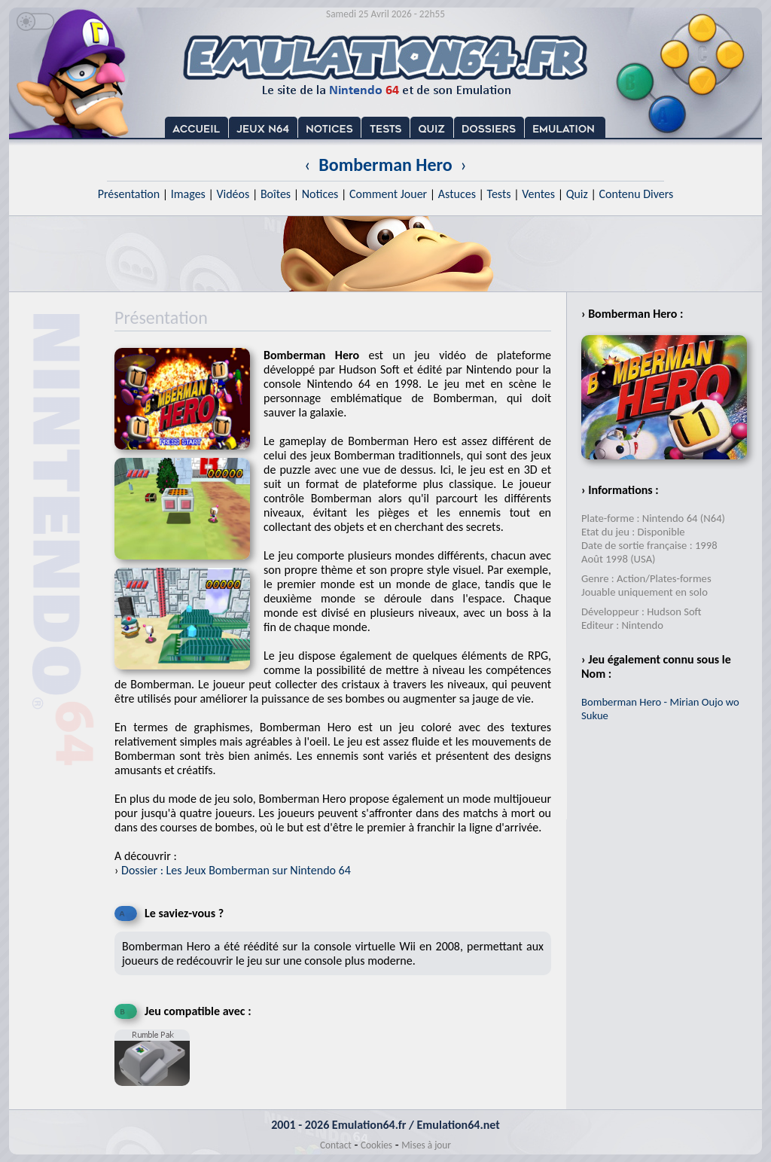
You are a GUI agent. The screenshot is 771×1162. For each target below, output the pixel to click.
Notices (320, 194)
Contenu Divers (636, 194)
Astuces (457, 194)
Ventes (538, 194)
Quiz (577, 194)
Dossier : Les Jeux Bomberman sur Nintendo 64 (236, 870)
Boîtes (276, 194)
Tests (499, 194)
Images (188, 194)
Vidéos (232, 194)
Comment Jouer (388, 194)
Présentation (129, 194)
